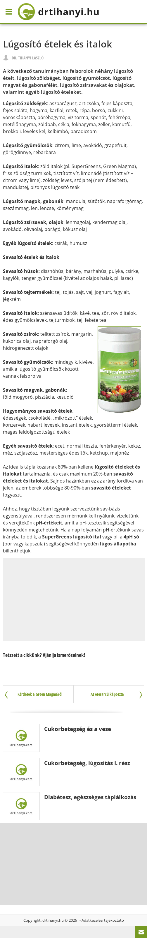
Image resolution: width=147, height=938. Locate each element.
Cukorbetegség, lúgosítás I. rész (87, 762)
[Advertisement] (74, 600)
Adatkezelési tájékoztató (103, 920)
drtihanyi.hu (53, 920)
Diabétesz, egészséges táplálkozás (90, 797)
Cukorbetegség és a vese (77, 728)
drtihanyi (59, 11)
